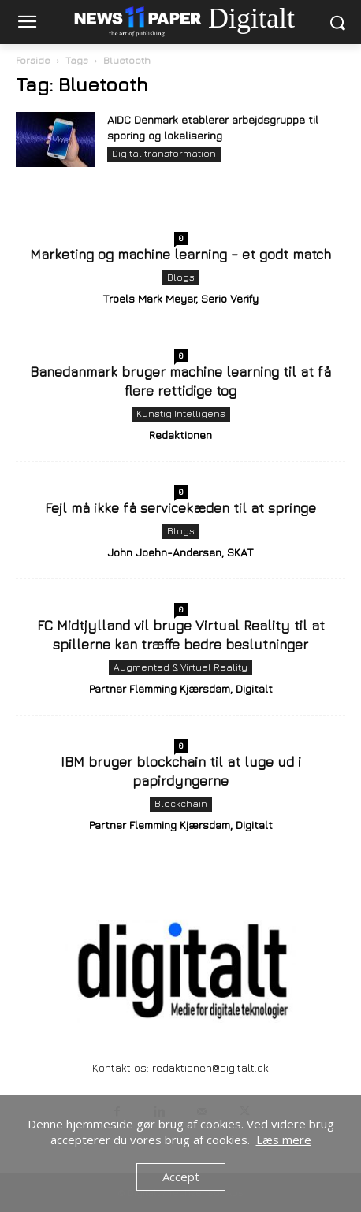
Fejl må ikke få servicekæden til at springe (180, 508)
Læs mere (283, 1139)
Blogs (181, 277)
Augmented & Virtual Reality (180, 667)
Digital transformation (164, 153)
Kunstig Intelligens (180, 413)
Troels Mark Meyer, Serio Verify (180, 298)
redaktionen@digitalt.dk (210, 1067)
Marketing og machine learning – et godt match (180, 254)
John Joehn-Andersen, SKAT (180, 552)
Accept (180, 1176)
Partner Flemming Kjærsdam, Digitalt (181, 688)
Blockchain (180, 803)
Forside (33, 60)
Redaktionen (180, 434)
